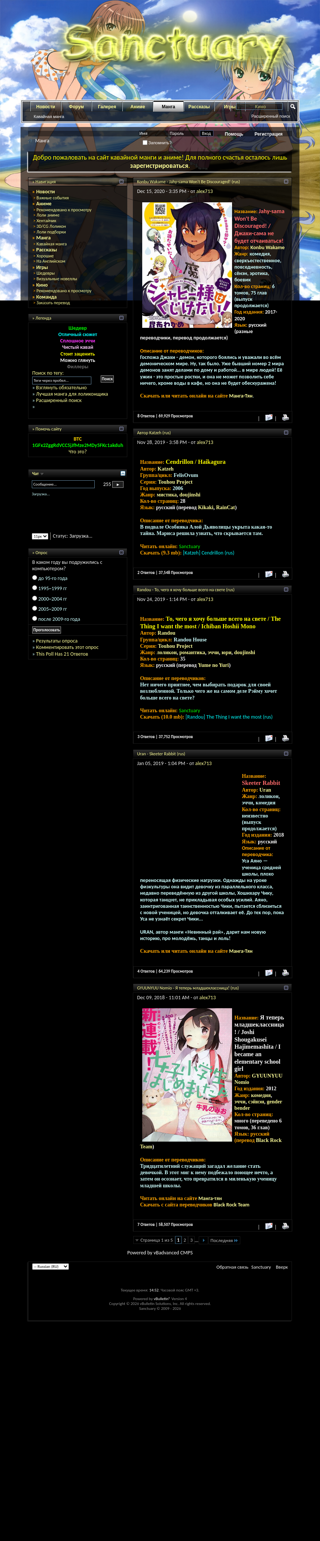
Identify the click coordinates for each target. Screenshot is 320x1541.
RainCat (225, 507)
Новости (45, 106)
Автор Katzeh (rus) (154, 432)
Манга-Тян (241, 396)
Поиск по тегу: (48, 373)
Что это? (77, 451)
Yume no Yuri (213, 665)
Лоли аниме (48, 215)
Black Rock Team (232, 1205)
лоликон (167, 652)
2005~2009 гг (52, 609)
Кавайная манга (49, 116)
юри (227, 652)
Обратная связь (232, 1267)
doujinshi (189, 495)
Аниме (138, 106)
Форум (76, 106)
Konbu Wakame (267, 247)
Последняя (224, 1240)
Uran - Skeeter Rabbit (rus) (161, 753)
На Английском (50, 261)
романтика (192, 652)
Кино (42, 285)
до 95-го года (52, 578)
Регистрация (269, 134)
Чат (36, 473)
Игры (42, 267)
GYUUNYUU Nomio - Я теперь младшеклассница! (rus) (188, 988)
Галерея (107, 106)
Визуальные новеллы (56, 278)
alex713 (204, 191)
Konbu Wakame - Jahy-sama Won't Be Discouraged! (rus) (188, 181)
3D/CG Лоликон (51, 226)
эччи (213, 652)
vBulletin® (162, 1298)
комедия (261, 1095)
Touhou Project (175, 482)
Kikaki (205, 507)
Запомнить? (157, 142)
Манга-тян (210, 1198)
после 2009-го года (59, 619)
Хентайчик (46, 220)
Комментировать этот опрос (67, 647)
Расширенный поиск (270, 116)
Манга (168, 106)
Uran (265, 790)
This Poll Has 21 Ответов (62, 654)
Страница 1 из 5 (156, 1240)
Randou (166, 633)
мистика (167, 495)
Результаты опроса (56, 641)
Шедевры (45, 273)
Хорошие (45, 256)
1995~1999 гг (52, 588)
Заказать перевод (53, 302)
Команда (46, 297)
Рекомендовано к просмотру (63, 209)
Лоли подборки (51, 232)
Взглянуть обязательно (61, 387)
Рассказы (199, 106)
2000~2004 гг (52, 599)
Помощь (234, 134)
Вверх (282, 1267)
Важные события (52, 197)
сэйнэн (256, 1102)
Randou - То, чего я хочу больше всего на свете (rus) (185, 589)
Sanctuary (261, 1267)
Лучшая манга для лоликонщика (72, 394)
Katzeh (166, 469)
